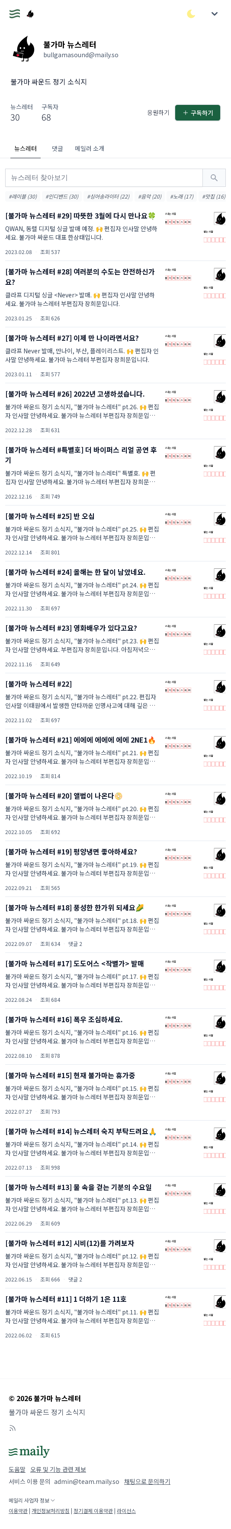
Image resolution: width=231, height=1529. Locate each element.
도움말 (17, 1469)
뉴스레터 (25, 148)
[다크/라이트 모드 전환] (191, 14)
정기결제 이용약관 (93, 1510)
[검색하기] (214, 178)
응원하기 (158, 112)
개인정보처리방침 (51, 1510)
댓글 (57, 148)
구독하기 (197, 112)
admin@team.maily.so (86, 1481)
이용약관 (18, 1510)
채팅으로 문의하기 (147, 1481)
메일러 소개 (89, 148)
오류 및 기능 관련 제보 (58, 1469)
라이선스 (126, 1510)
